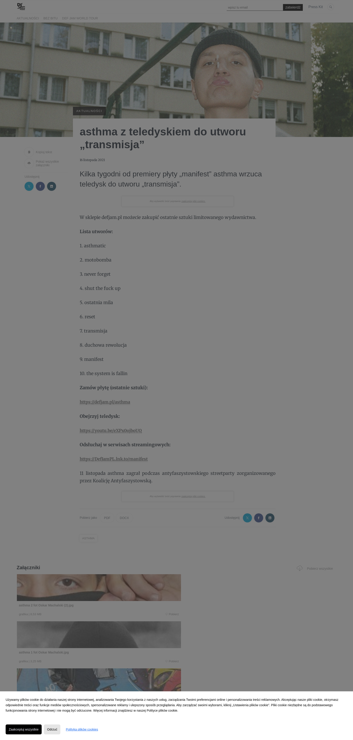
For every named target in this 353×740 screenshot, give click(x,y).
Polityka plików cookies (82, 729)
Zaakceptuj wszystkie (23, 729)
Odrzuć (52, 729)
